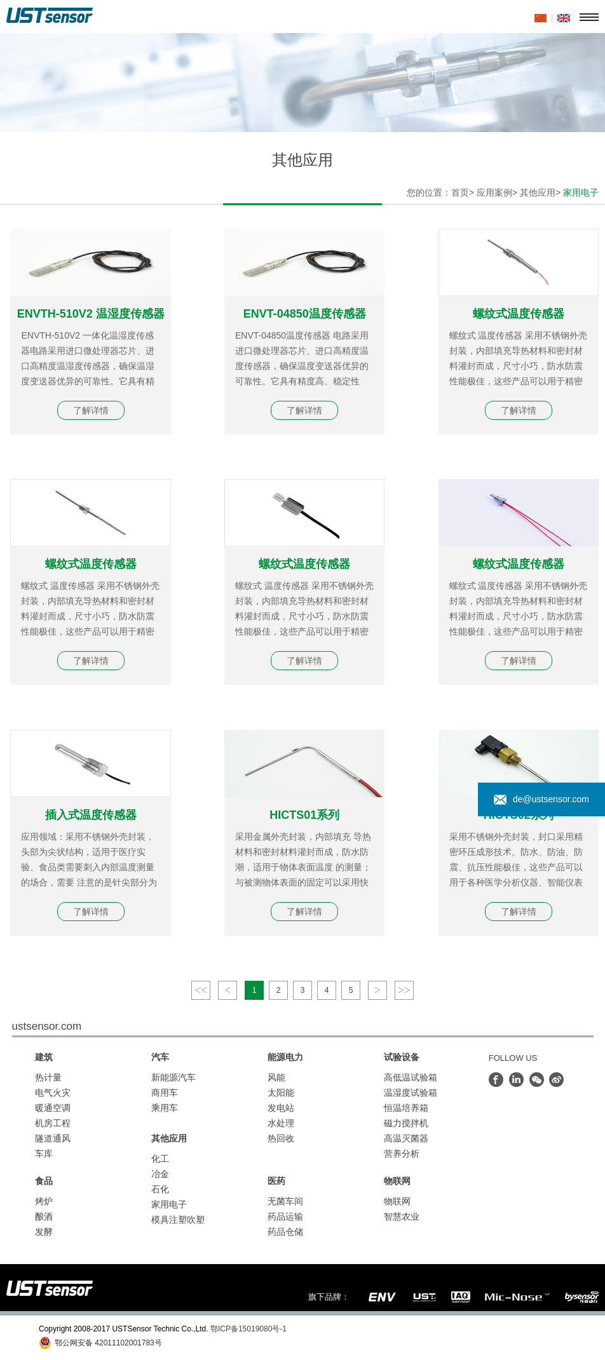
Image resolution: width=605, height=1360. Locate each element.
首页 (460, 192)
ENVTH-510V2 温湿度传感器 (91, 313)
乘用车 (164, 1108)
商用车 (164, 1092)
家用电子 (169, 1204)
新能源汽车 (173, 1077)
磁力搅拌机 (406, 1123)
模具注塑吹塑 (178, 1220)
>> (404, 990)
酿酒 (44, 1216)
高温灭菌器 (406, 1138)
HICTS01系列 (304, 815)
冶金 (160, 1174)
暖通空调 (53, 1108)
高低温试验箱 (410, 1077)
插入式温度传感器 (91, 815)
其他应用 (537, 192)
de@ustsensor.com (541, 799)
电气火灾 (53, 1092)
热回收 (281, 1138)
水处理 (281, 1123)
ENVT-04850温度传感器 (304, 313)
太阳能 (281, 1092)
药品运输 (285, 1216)
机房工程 (53, 1123)
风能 (276, 1077)
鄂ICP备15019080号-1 (248, 1328)
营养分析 (401, 1153)
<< (200, 990)
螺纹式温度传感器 (518, 313)
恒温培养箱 (406, 1108)
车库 (44, 1153)
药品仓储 (285, 1232)
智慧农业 (401, 1216)
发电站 (281, 1108)
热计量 (48, 1077)
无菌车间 (285, 1201)
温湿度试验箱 (410, 1092)
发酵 (44, 1232)
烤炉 (44, 1201)
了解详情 (91, 410)
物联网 (397, 1201)
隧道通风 (53, 1138)
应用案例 (494, 192)
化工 (160, 1159)
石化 (160, 1189)
